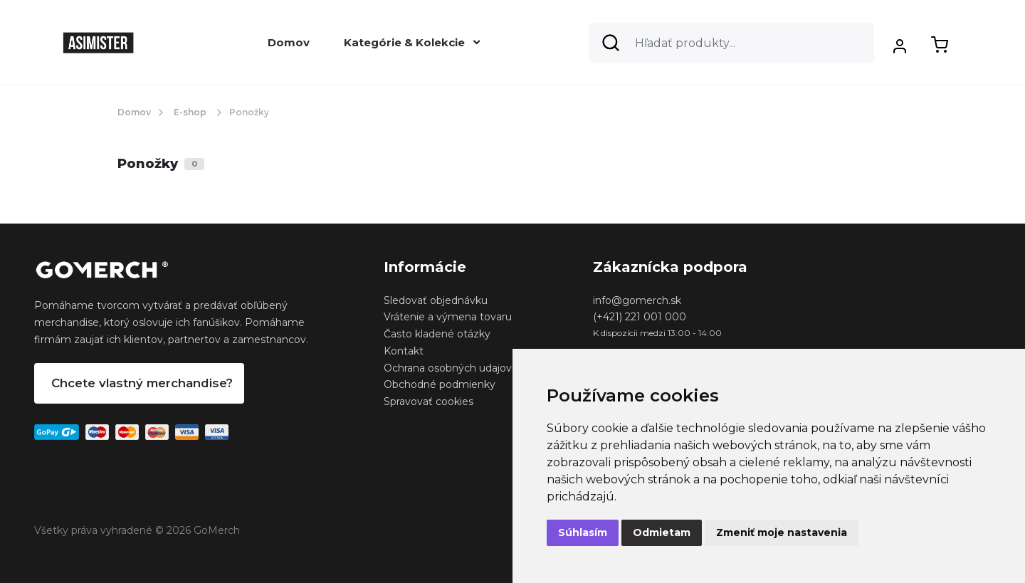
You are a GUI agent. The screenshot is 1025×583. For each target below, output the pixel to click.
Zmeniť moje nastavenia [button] (781, 532)
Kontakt (404, 351)
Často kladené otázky (437, 333)
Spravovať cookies (428, 401)
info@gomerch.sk (637, 300)
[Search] (731, 43)
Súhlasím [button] (582, 532)
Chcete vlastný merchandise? (142, 383)
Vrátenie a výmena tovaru (448, 316)
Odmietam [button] (661, 532)
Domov (289, 42)
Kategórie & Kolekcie (412, 42)
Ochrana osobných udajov (448, 368)
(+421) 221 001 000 (639, 316)
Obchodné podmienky (439, 384)
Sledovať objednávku (436, 300)
